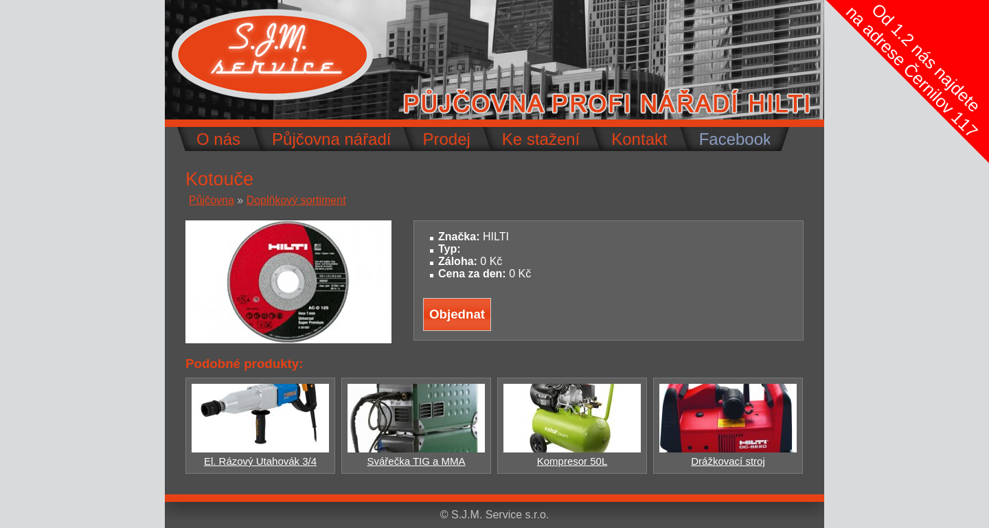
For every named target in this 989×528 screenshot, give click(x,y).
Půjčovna (211, 200)
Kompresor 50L (572, 455)
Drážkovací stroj (728, 455)
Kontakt (639, 139)
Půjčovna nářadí (331, 139)
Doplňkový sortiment (296, 200)
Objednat (457, 314)
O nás (218, 139)
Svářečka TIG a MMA (416, 455)
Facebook (735, 139)
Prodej (446, 139)
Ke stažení (541, 139)
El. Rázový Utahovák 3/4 (260, 455)
